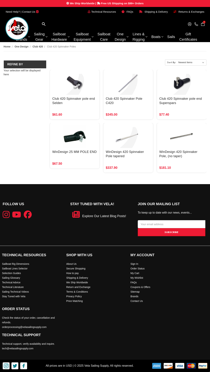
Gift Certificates (188, 36)
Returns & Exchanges (189, 11)
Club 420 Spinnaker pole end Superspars (180, 101)
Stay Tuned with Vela (13, 296)
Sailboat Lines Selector (14, 268)
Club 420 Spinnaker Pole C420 (124, 101)
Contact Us (136, 301)
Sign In (134, 263)
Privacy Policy (74, 296)
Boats (157, 37)
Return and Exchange (78, 287)
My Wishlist (136, 277)
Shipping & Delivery (153, 11)
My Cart (134, 273)
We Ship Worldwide (77, 282)
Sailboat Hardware (60, 36)
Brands (134, 296)
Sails (171, 37)
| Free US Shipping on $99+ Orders (104, 3)
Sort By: (171, 63)
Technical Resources (102, 11)
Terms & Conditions (77, 291)
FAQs (127, 11)
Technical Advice (11, 282)
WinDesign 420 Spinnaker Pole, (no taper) (178, 154)
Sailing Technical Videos (15, 291)
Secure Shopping (75, 268)
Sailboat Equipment (83, 36)
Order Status (137, 268)
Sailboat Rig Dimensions (15, 263)
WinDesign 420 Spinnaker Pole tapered (125, 154)
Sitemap (135, 291)
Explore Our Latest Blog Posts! (104, 216)
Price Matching (74, 301)
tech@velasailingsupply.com (17, 348)
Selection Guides (11, 273)
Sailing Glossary (11, 277)
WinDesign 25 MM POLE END (74, 152)
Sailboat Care (103, 36)
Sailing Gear (40, 36)
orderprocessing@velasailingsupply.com (24, 327)
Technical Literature (13, 287)
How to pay (72, 273)
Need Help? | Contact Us (22, 11)
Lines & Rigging (140, 36)
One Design (121, 36)
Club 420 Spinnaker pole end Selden (73, 101)
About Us (71, 263)
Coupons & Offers (140, 287)
